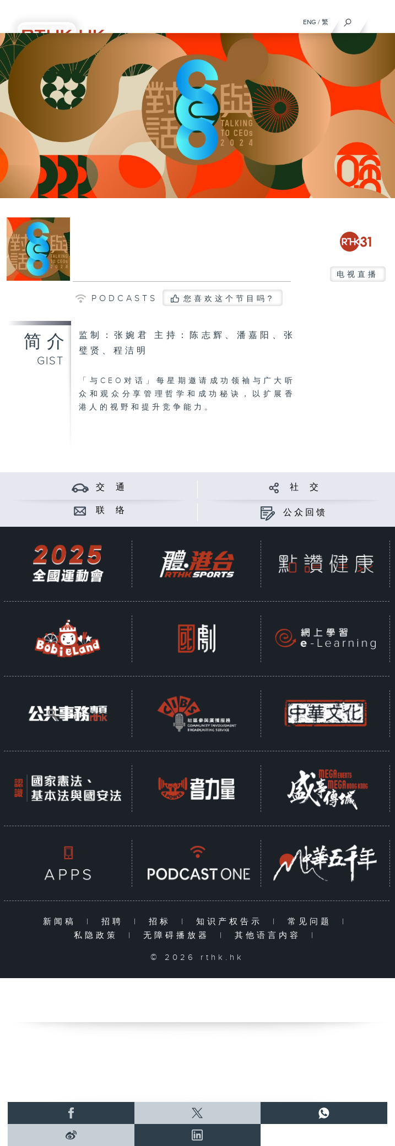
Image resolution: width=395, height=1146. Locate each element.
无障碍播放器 (178, 935)
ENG (309, 22)
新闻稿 (62, 921)
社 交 (305, 487)
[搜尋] (348, 20)
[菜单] (379, 20)
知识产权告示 (231, 921)
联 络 (111, 510)
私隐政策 (98, 935)
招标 (162, 921)
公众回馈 (305, 512)
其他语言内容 (270, 935)
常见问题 (312, 921)
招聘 (114, 921)
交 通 (111, 487)
